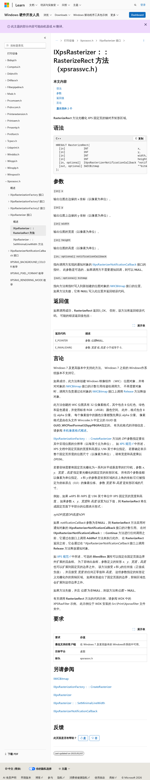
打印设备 (69, 40)
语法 (59, 88)
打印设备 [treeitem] (12, 53)
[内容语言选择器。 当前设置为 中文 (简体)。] (13, 769)
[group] (100, 157)
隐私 (60, 777)
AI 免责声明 (9, 777)
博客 (38, 777)
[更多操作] (144, 41)
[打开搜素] (135, 5)
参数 (59, 93)
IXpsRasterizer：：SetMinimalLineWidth (79, 703)
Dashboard (137, 15)
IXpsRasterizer (62, 695)
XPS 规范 (125, 444)
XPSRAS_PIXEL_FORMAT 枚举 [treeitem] (27, 273)
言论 (59, 102)
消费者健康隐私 (78, 777)
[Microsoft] (6, 5)
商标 (112, 777)
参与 (50, 777)
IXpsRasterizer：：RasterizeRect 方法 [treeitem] (24, 230)
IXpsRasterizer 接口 (110, 40)
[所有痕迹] (56, 41)
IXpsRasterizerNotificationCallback (114, 264)
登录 (143, 4)
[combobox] (25, 45)
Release (128, 391)
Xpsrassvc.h (86, 40)
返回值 (60, 98)
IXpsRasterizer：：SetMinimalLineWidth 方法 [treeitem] (28, 242)
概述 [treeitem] (12, 188)
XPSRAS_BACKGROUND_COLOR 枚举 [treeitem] (27, 264)
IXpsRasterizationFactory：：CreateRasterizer (82, 438)
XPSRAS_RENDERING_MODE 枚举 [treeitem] (28, 282)
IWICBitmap (117, 286)
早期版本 (26, 777)
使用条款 (100, 777)
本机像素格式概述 (75, 430)
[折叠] (45, 37)
